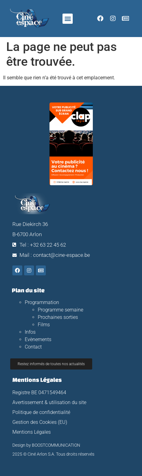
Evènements (38, 339)
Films (44, 325)
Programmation (42, 302)
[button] (67, 19)
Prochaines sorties (58, 317)
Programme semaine (60, 310)
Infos (30, 332)
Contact (33, 347)
